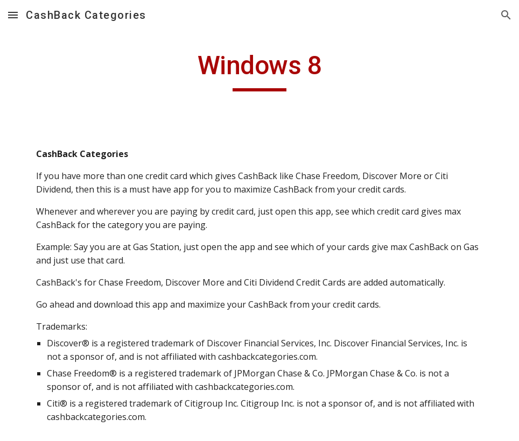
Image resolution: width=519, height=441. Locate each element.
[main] (260, 70)
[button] (13, 15)
